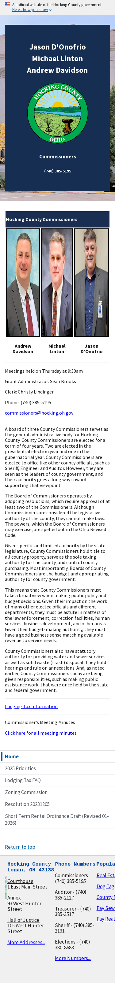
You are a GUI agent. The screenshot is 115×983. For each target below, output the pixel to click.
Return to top (20, 847)
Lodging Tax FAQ (23, 780)
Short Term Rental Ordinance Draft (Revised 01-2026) (57, 819)
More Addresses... (26, 942)
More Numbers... (73, 958)
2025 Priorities (20, 768)
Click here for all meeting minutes (41, 733)
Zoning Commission (26, 792)
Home (12, 756)
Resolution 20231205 (27, 804)
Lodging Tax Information (31, 706)
